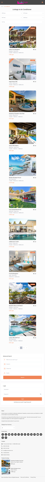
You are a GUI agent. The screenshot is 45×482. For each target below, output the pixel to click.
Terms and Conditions (24, 477)
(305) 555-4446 (6, 446)
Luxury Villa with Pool (14, 337)
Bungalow (11, 51)
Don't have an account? (18, 402)
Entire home (16, 51)
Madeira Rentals (6, 454)
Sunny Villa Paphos (13, 145)
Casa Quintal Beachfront (15, 209)
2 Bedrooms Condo (14, 241)
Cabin (10, 275)
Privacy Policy (33, 477)
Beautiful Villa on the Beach (16, 305)
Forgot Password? (27, 402)
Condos (10, 83)
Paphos (21, 462)
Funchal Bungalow (13, 273)
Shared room (15, 115)
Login (22, 399)
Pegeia (12, 469)
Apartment (11, 147)
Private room (16, 211)
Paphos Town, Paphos (15, 462)
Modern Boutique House (15, 177)
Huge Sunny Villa (13, 81)
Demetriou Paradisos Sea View (16, 113)
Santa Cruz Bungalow (14, 49)
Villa (10, 179)
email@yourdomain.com (8, 450)
